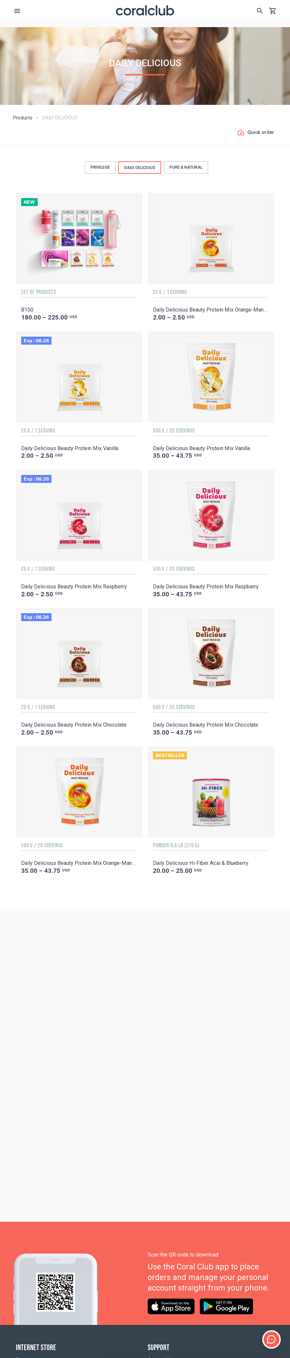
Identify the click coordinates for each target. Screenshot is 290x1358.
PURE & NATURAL (185, 167)
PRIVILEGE (100, 167)
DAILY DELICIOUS (139, 167)
